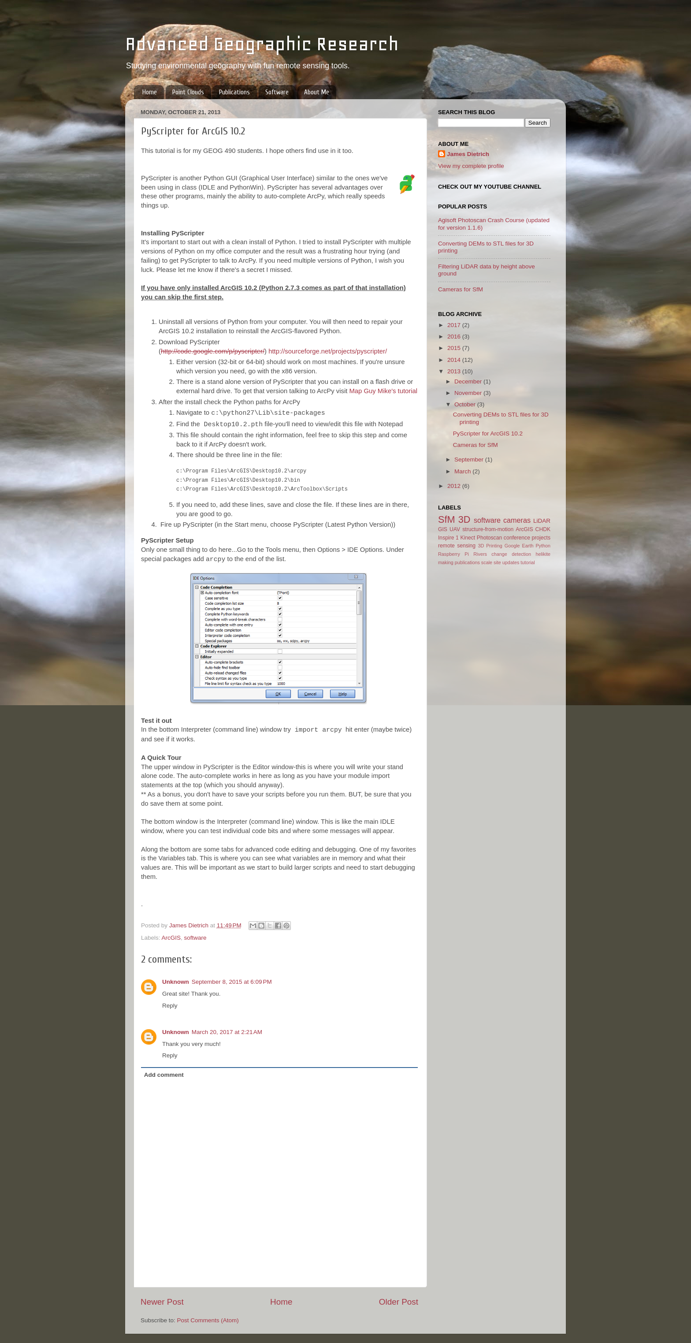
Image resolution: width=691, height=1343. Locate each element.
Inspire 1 (448, 538)
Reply (170, 1005)
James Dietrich (468, 154)
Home (149, 92)
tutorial (527, 562)
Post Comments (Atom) (208, 1320)
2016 (454, 336)
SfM (446, 519)
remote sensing (457, 546)
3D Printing (490, 545)
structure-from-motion (487, 529)
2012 (454, 486)
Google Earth (519, 545)
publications (467, 562)
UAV (455, 529)
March (463, 471)
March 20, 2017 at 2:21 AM (227, 1032)
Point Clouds (188, 92)
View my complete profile (471, 166)
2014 (454, 360)
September (469, 459)
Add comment (164, 1074)
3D (464, 519)
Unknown (175, 981)
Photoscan (489, 538)
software (195, 937)
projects (541, 538)
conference (517, 538)
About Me (316, 92)
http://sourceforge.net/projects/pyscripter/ (327, 351)
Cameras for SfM (460, 289)
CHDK (542, 529)
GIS (442, 529)
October (465, 404)
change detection (511, 554)
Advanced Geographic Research (262, 44)
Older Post (398, 1301)
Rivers (480, 554)
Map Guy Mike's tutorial (383, 390)
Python (542, 545)
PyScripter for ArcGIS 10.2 (488, 433)
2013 (454, 371)
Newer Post (162, 1301)
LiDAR (541, 520)
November (468, 393)
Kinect (467, 538)
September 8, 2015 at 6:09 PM (232, 981)
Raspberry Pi (453, 554)
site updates (506, 562)
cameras (517, 520)
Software (277, 92)
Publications (234, 92)
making (445, 562)
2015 (454, 348)
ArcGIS (171, 937)
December (468, 381)
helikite (542, 554)
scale (486, 562)
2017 (454, 325)
